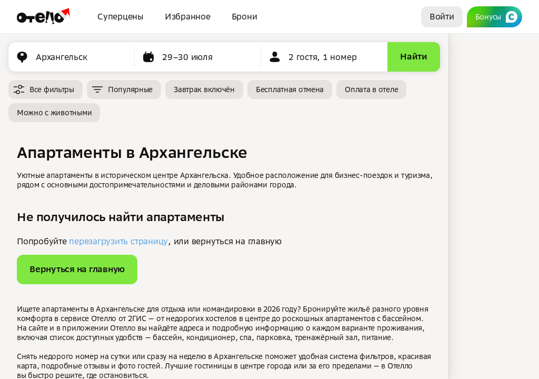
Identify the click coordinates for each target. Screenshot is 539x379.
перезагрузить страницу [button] (118, 241)
